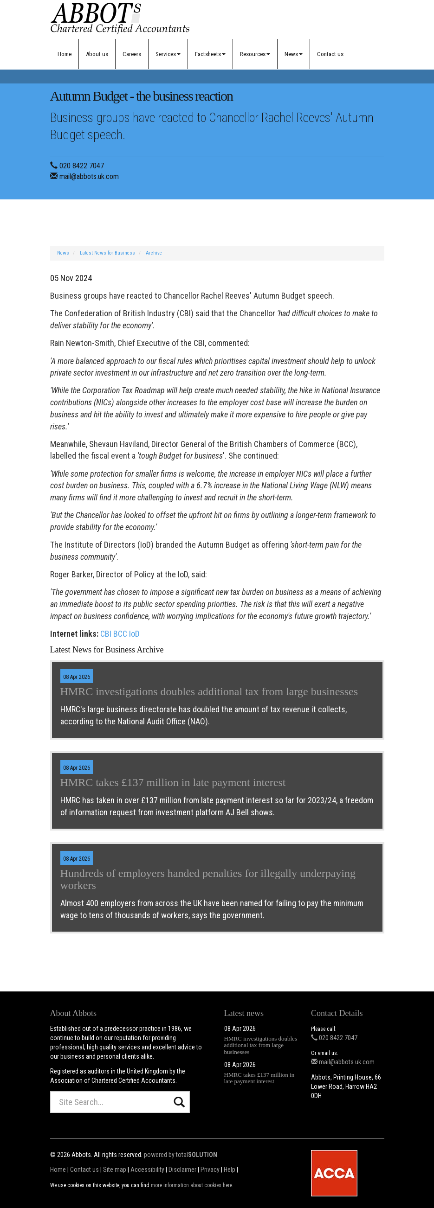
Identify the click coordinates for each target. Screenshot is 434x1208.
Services (168, 54)
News (294, 54)
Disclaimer (182, 1169)
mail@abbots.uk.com (89, 176)
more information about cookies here (191, 1185)
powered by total (180, 1154)
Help (229, 1169)
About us (97, 54)
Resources (255, 54)
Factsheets (210, 54)
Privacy (210, 1169)
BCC (120, 634)
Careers (132, 54)
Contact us (330, 54)
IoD (134, 634)
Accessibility (147, 1169)
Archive (154, 253)
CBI (105, 634)
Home (64, 54)
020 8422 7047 (81, 165)
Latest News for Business (107, 253)
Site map (114, 1169)
